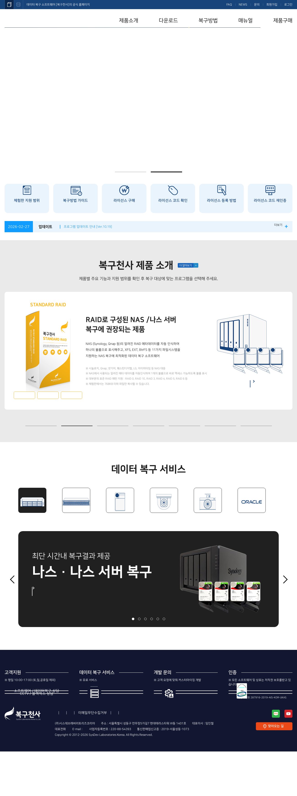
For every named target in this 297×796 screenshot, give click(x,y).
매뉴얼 (245, 21)
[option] (148, 97)
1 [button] (130, 171)
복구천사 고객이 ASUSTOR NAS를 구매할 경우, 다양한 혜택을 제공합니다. (148, 63)
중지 (278, 425)
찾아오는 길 (275, 771)
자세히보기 (24, 395)
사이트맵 (197, 757)
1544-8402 (37, 730)
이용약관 (81, 757)
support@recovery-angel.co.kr (119, 773)
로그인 (288, 4)
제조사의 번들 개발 (192, 702)
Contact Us (174, 757)
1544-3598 (37, 705)
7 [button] (256, 421)
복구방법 (208, 21)
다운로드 (168, 21)
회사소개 (61, 757)
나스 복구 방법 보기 (249, 384)
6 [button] (220, 421)
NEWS (243, 4)
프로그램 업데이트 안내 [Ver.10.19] (92, 226)
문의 (257, 4)
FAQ (229, 4)
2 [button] (166, 171)
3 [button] (112, 421)
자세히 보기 (49, 591)
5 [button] (184, 421)
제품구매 (282, 21)
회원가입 (271, 4)
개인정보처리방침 (109, 757)
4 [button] (148, 421)
